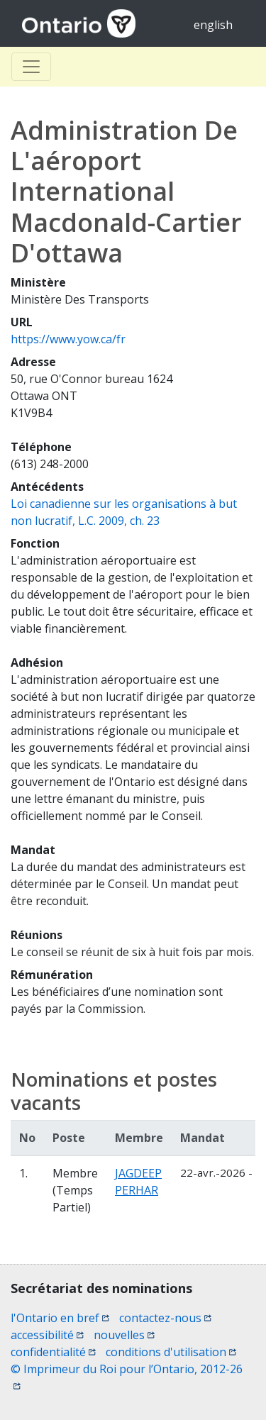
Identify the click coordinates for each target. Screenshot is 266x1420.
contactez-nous (165, 1318)
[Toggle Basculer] (31, 66)
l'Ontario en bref (60, 1318)
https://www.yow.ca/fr (68, 339)
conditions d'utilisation (171, 1352)
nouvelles (124, 1335)
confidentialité (53, 1352)
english (213, 25)
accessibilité (47, 1335)
